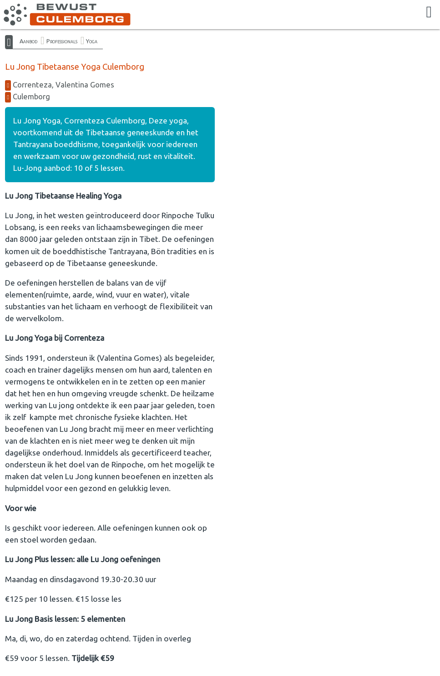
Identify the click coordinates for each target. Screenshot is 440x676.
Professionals (61, 41)
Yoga (91, 41)
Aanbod (28, 41)
